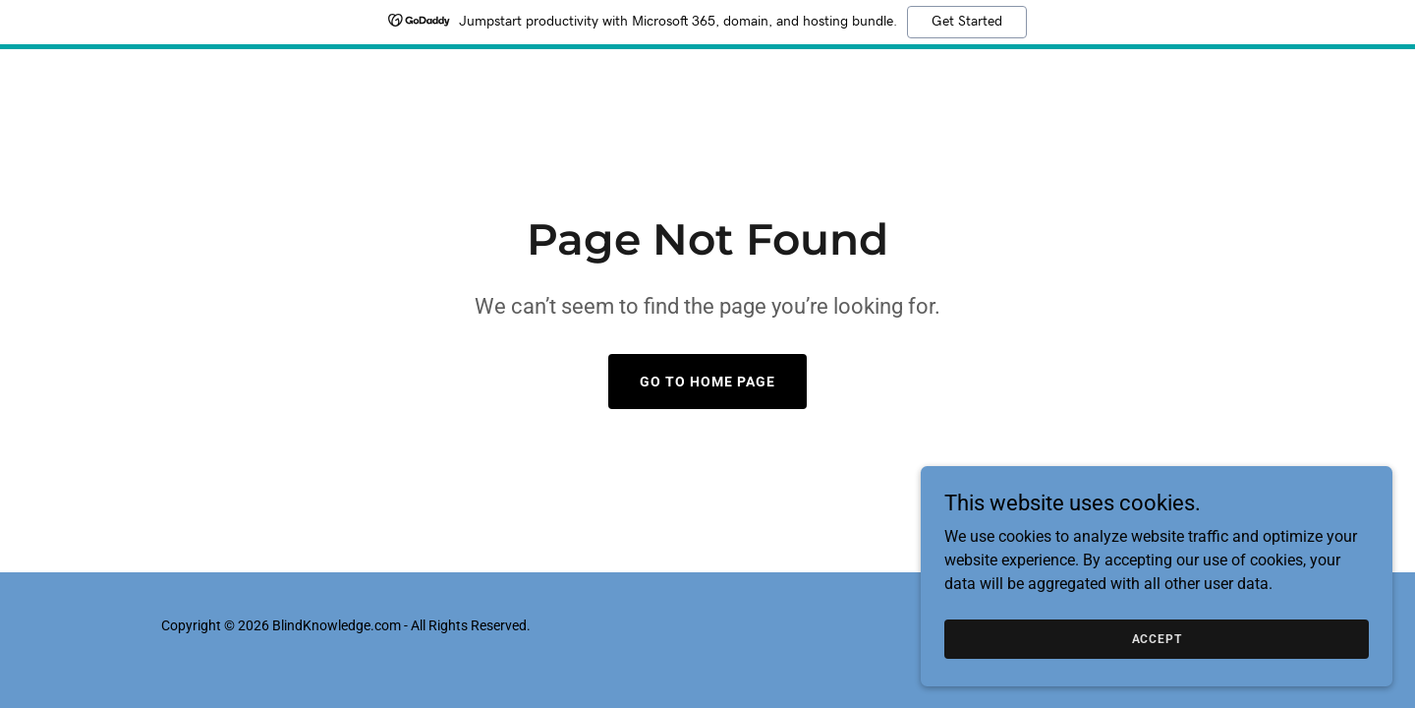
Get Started (967, 22)
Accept (1194, 637)
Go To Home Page (707, 381)
